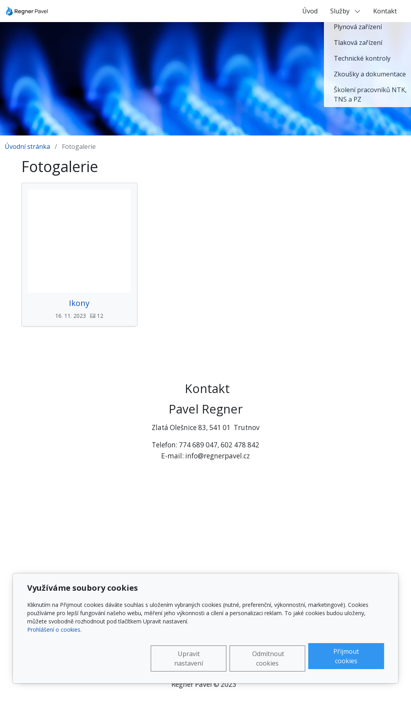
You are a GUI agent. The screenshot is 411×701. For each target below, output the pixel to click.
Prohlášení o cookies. (54, 629)
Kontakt (385, 11)
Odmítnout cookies (268, 658)
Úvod (310, 11)
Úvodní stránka (27, 146)
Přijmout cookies (346, 656)
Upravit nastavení (188, 658)
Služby (345, 11)
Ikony (79, 303)
